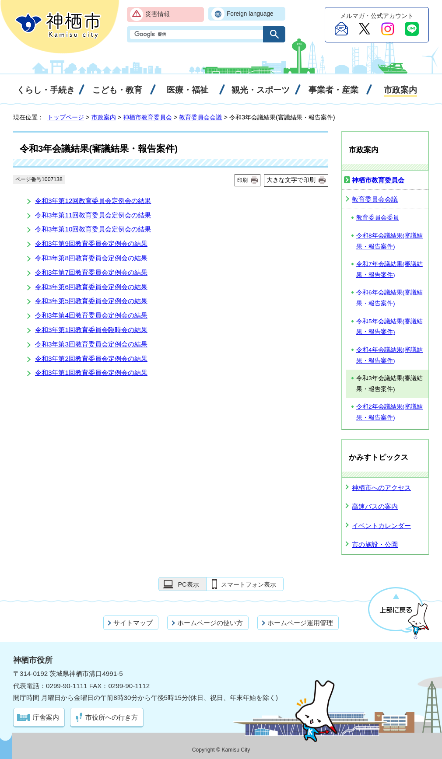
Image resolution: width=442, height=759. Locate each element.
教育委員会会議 (200, 117)
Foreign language (250, 13)
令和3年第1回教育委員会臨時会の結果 (91, 329)
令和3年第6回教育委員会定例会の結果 (91, 286)
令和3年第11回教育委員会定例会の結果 (93, 215)
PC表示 (188, 584)
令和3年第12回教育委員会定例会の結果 (93, 200)
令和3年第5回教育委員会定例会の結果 (91, 300)
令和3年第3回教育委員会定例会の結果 (91, 344)
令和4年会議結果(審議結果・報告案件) (389, 355)
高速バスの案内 (375, 506)
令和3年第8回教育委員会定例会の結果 (91, 258)
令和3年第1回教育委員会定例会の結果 (91, 372)
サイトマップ (133, 622)
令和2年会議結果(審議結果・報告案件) (389, 412)
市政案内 (103, 117)
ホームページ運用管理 (300, 622)
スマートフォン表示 (248, 584)
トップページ (65, 117)
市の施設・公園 (375, 544)
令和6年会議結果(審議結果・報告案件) (389, 298)
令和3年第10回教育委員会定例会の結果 (93, 229)
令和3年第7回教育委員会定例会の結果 (91, 272)
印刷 (242, 180)
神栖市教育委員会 (147, 117)
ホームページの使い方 (210, 622)
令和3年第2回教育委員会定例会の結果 (91, 358)
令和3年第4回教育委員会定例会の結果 (91, 315)
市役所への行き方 (111, 717)
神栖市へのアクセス (381, 487)
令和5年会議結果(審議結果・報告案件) (389, 327)
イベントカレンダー (381, 525)
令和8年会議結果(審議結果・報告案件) (389, 241)
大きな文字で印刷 (291, 179)
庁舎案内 (46, 717)
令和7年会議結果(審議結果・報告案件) (389, 269)
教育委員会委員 (377, 217)
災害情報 (157, 14)
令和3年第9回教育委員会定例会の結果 (91, 243)
